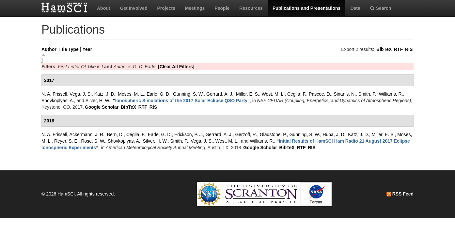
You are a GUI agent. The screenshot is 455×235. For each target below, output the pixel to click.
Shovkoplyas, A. (57, 100)
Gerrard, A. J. (219, 94)
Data (355, 8)
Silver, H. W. (98, 100)
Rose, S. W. (93, 141)
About (103, 8)
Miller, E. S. (247, 94)
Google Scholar (101, 107)
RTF (398, 49)
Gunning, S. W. (188, 94)
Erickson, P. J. (188, 134)
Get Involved (133, 8)
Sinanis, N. (345, 94)
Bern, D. (115, 134)
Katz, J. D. (105, 94)
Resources (251, 8)
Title (62, 49)
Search (380, 8)
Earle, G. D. (158, 94)
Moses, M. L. (131, 94)
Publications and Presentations (307, 8)
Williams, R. (391, 94)
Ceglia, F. (296, 94)
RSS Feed (400, 193)
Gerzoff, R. (246, 134)
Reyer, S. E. (66, 141)
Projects (166, 8)
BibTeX (384, 49)
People (221, 8)
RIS (409, 49)
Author (48, 49)
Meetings (195, 8)
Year (87, 49)
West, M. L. (273, 94)
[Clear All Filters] (176, 66)
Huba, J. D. (333, 134)
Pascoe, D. (320, 94)
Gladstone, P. (273, 134)
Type (73, 49)
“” (181, 100)
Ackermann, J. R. (87, 134)
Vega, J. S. (81, 94)
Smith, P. (367, 94)
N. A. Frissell (54, 94)
